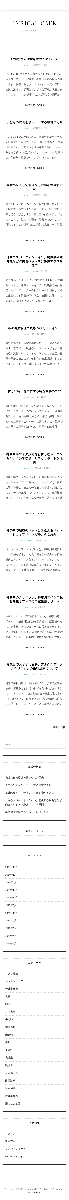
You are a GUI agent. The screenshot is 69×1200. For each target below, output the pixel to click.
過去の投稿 (59, 727)
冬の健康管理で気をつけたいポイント (34, 328)
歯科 (27, 607)
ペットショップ (26, 468)
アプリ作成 (11, 973)
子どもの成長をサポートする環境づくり (34, 122)
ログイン (10, 1133)
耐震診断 (10, 1080)
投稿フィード (13, 1141)
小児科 (9, 1019)
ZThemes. (36, 1192)
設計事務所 (11, 1096)
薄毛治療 (10, 1088)
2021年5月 (11, 928)
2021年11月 (11, 913)
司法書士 (10, 1011)
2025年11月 (11, 867)
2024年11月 (11, 874)
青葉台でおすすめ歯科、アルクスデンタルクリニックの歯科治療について (34, 666)
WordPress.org (13, 1156)
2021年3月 (11, 943)
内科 (7, 1004)
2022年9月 (11, 905)
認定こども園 (13, 1103)
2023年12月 (11, 889)
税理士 (9, 1057)
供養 (7, 996)
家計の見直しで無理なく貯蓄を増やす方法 (34, 187)
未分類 (26, 65)
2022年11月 (11, 897)
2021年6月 (11, 920)
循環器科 (10, 1027)
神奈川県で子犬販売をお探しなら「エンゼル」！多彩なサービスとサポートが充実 (34, 458)
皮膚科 (9, 1050)
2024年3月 (11, 882)
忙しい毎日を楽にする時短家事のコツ (34, 391)
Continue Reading (34, 105)
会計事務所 (11, 988)
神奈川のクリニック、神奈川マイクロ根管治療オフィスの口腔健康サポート (34, 599)
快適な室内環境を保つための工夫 (34, 59)
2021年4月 (11, 935)
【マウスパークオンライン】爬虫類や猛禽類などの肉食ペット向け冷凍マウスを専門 (34, 261)
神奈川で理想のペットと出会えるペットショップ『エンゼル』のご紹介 (34, 532)
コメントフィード (15, 1148)
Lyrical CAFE (34, 23)
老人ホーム (11, 1073)
